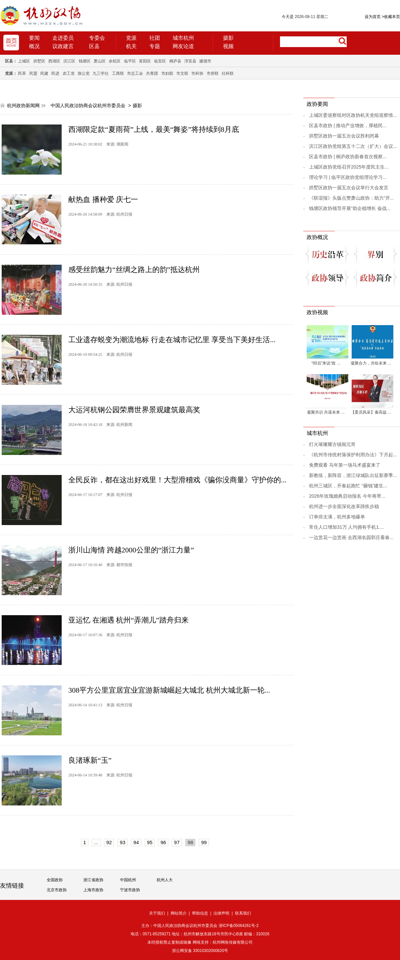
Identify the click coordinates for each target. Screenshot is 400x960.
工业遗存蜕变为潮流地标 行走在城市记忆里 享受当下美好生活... (172, 339)
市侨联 (213, 73)
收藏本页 (391, 16)
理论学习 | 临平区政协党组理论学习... (348, 177)
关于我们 (157, 913)
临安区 (160, 61)
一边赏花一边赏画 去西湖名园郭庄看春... (351, 537)
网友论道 (183, 46)
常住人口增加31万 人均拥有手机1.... (346, 527)
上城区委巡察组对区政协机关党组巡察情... (353, 115)
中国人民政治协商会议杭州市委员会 (88, 105)
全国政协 (55, 880)
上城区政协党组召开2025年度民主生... (349, 167)
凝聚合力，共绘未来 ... (371, 363)
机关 (131, 46)
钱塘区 (85, 61)
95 (150, 842)
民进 (55, 73)
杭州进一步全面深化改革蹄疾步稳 (344, 506)
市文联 (182, 73)
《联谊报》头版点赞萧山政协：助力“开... (351, 198)
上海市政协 (93, 890)
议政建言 (63, 46)
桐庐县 (175, 61)
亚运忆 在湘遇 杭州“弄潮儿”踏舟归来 (128, 620)
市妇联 (167, 73)
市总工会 (135, 73)
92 (109, 842)
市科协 (197, 73)
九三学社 (101, 73)
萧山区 (100, 61)
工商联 (118, 73)
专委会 (97, 38)
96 (163, 842)
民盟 (33, 73)
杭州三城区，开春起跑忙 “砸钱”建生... (348, 485)
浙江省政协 (93, 880)
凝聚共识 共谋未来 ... (326, 412)
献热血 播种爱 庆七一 (103, 199)
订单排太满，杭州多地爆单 (337, 516)
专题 (154, 46)
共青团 (152, 73)
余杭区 (115, 61)
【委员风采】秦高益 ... (371, 412)
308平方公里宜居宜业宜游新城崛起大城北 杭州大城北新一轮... (169, 690)
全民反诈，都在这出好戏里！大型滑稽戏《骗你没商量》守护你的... (177, 480)
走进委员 (63, 38)
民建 (44, 73)
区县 (94, 46)
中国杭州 (128, 880)
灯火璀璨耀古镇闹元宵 (332, 444)
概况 (34, 46)
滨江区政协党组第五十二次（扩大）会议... (353, 146)
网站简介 (179, 913)
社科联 (228, 73)
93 (122, 842)
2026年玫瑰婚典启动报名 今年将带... (347, 496)
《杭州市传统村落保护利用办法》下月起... (353, 454)
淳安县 (190, 61)
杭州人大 (165, 880)
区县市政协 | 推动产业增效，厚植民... (348, 125)
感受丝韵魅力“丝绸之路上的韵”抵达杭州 (134, 269)
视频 (228, 46)
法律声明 (221, 913)
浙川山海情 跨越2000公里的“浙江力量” (131, 550)
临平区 (130, 61)
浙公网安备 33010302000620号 (200, 950)
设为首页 (373, 16)
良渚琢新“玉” (90, 760)
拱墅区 (39, 61)
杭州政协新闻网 (23, 105)
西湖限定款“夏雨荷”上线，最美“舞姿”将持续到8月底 (153, 129)
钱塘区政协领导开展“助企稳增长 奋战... (349, 208)
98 (190, 842)
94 (136, 842)
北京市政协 (57, 890)
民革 (22, 73)
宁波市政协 (130, 890)
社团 (154, 38)
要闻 (34, 38)
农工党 (69, 73)
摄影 (228, 38)
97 (177, 842)
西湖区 (54, 61)
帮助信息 (200, 913)
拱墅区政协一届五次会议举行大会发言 (348, 187)
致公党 (84, 73)
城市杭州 (183, 38)
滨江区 (69, 61)
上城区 (24, 61)
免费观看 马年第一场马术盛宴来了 (344, 465)
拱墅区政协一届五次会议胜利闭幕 (344, 136)
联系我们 (243, 913)
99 (204, 842)
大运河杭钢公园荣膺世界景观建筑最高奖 (134, 410)
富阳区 (145, 61)
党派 (131, 38)
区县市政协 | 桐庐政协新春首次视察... (348, 156)
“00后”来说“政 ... (325, 363)
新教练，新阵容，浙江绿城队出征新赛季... (353, 475)
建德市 (205, 61)
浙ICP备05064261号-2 (239, 925)
